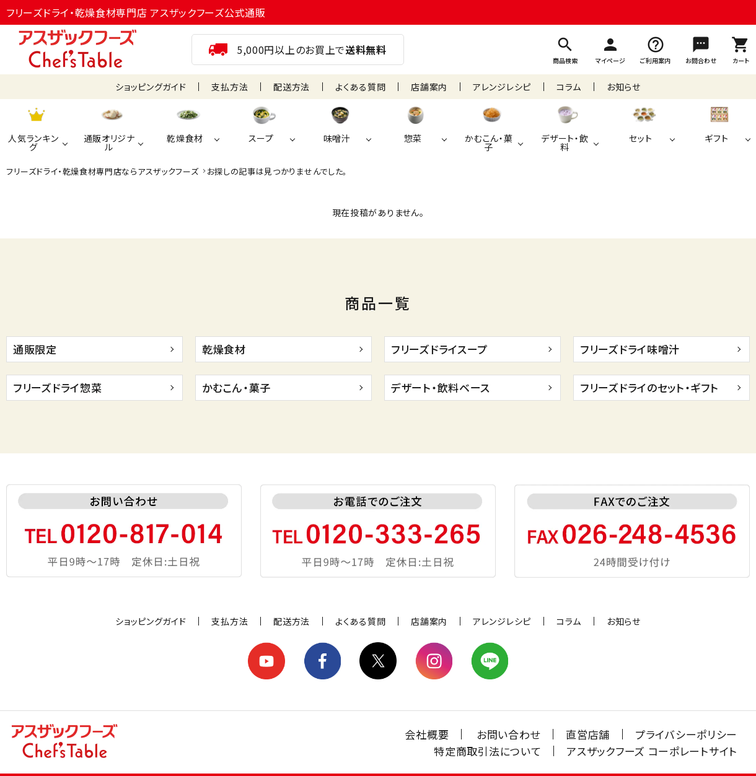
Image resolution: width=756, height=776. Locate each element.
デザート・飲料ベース (440, 387)
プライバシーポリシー (686, 734)
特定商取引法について (487, 751)
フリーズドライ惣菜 (57, 387)
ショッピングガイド (150, 87)
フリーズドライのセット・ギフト (649, 387)
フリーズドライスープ (439, 349)
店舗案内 (429, 87)
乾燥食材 (224, 349)
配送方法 (291, 87)
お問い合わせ (508, 734)
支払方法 (229, 87)
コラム (568, 87)
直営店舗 (588, 734)
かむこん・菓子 (236, 387)
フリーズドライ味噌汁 (630, 349)
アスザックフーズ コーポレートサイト (651, 751)
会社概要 (427, 734)
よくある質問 (360, 87)
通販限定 (35, 349)
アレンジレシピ (502, 87)
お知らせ (624, 87)
